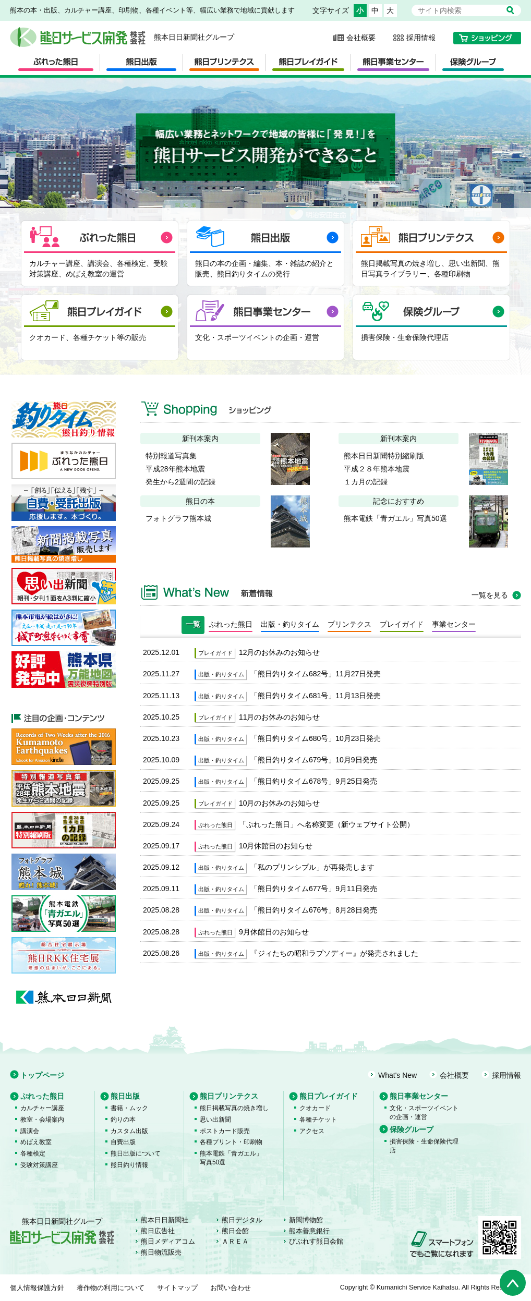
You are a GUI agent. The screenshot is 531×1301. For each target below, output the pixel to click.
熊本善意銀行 (309, 1231)
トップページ (42, 1075)
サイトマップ (177, 1288)
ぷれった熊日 (42, 1096)
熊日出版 (125, 1096)
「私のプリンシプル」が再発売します (312, 867)
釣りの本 (123, 1119)
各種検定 (32, 1153)
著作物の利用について (110, 1288)
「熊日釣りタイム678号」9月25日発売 (313, 781)
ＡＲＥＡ (235, 1241)
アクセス (311, 1131)
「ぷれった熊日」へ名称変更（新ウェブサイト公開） (326, 824)
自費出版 (123, 1142)
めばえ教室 (36, 1142)
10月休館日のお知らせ (276, 846)
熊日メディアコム (168, 1241)
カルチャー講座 (42, 1108)
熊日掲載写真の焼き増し (234, 1108)
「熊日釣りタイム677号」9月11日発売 (313, 888)
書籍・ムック (129, 1108)
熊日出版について (136, 1153)
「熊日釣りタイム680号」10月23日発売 (315, 738)
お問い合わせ (230, 1288)
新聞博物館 (306, 1220)
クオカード (315, 1108)
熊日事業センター (419, 1096)
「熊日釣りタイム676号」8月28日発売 (313, 910)
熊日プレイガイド (328, 1096)
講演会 (29, 1131)
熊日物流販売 (161, 1252)
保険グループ (411, 1129)
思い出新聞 (215, 1119)
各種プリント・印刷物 (231, 1142)
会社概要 (361, 37)
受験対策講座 (39, 1165)
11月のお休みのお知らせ (279, 717)
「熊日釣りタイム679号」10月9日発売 (313, 760)
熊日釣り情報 (129, 1165)
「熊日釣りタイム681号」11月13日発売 (315, 695)
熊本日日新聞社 (164, 1220)
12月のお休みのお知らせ (279, 652)
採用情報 (421, 37)
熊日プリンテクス (229, 1096)
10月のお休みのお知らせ (279, 803)
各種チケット (318, 1119)
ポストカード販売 (225, 1131)
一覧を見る (490, 595)
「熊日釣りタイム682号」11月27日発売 (315, 674)
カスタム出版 (129, 1131)
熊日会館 (235, 1231)
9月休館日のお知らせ (274, 932)
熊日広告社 (158, 1231)
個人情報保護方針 (37, 1288)
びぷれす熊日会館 (316, 1241)
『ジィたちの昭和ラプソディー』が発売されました (334, 953)
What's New (397, 1075)
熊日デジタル (242, 1220)
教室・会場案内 (42, 1119)
